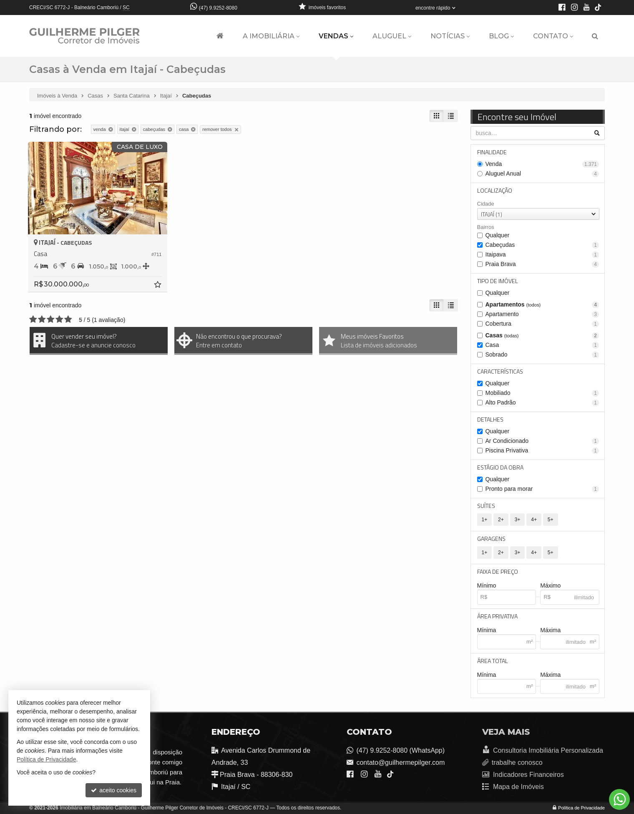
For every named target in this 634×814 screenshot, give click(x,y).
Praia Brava (542, 264)
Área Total (492, 660)
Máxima (550, 630)
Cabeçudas (542, 245)
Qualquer (498, 235)
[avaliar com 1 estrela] (33, 319)
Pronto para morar (542, 488)
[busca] (595, 36)
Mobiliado (542, 393)
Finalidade (492, 152)
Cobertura (542, 323)
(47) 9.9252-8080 (218, 8)
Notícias (450, 36)
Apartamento (542, 314)
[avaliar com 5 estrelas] (68, 319)
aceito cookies (113, 790)
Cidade (485, 204)
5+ (550, 520)
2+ (501, 520)
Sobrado (542, 354)
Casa (542, 345)
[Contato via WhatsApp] (619, 799)
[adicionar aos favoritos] (158, 285)
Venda (542, 164)
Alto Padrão (542, 402)
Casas (542, 335)
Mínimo (486, 585)
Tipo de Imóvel (497, 280)
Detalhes (490, 419)
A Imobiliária (271, 36)
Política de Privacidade (581, 807)
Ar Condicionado (542, 441)
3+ (518, 520)
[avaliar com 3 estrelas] (51, 319)
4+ (534, 520)
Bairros (485, 227)
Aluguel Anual (542, 173)
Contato (553, 36)
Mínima (486, 630)
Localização (494, 190)
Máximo (550, 585)
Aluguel (391, 36)
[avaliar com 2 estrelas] (42, 319)
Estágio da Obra (500, 467)
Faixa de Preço (497, 571)
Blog (501, 36)
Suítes (486, 505)
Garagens (491, 538)
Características (500, 371)
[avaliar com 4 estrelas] (59, 319)
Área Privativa (497, 616)
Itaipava (542, 254)
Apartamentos (542, 304)
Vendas (336, 36)
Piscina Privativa (542, 450)
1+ (485, 520)
